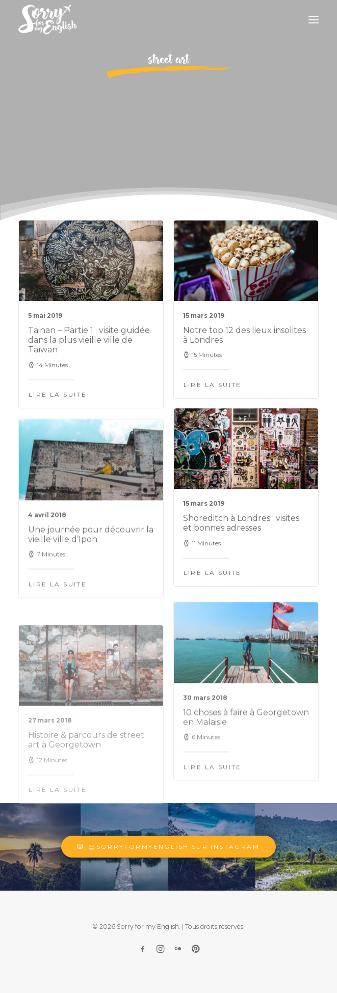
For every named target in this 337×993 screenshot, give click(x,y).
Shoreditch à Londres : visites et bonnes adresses (241, 537)
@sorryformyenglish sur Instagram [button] (168, 846)
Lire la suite (58, 394)
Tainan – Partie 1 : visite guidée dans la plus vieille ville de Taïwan (89, 339)
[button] (313, 20)
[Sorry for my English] (47, 20)
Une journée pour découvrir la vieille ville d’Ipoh (90, 565)
